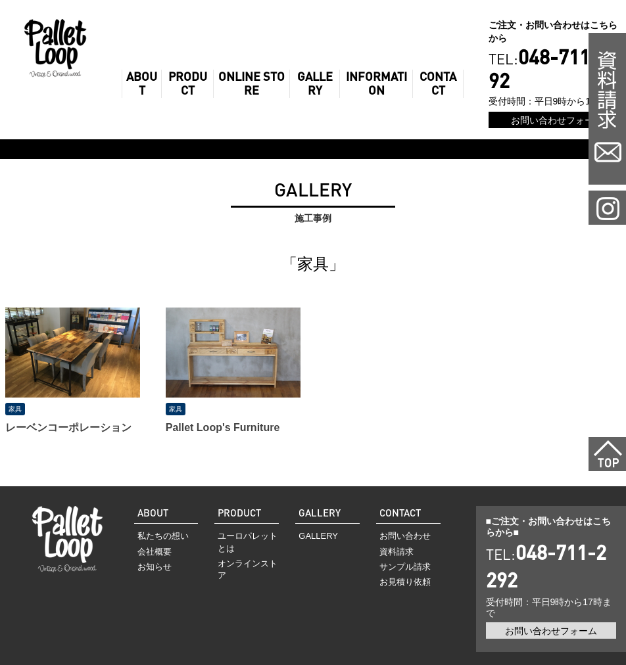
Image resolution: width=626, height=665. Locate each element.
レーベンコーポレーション (68, 427)
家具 (15, 409)
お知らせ (154, 567)
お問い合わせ (405, 536)
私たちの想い (163, 536)
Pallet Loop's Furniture (223, 427)
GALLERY (315, 84)
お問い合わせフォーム (557, 120)
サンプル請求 (405, 567)
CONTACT (438, 84)
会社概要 (154, 552)
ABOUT (141, 84)
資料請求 (396, 552)
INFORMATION (376, 84)
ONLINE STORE (251, 84)
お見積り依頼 (405, 582)
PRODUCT (187, 84)
